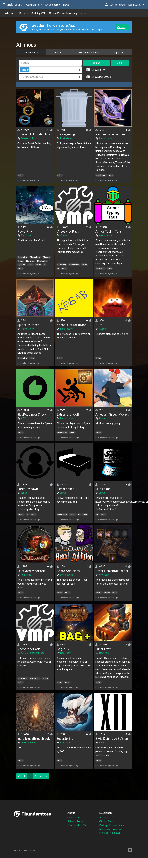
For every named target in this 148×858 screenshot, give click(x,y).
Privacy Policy (75, 821)
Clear (120, 62)
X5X (23, 418)
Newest (58, 52)
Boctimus (104, 652)
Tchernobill (27, 138)
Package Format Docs (111, 825)
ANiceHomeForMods (32, 652)
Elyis (101, 742)
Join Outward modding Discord (67, 13)
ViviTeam (104, 574)
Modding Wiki (38, 13)
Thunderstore (12, 4)
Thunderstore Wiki (77, 825)
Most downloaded (88, 52)
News (66, 4)
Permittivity (106, 138)
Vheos (63, 235)
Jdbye (24, 492)
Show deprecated (101, 76)
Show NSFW (99, 69)
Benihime (26, 235)
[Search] (50, 63)
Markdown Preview (110, 828)
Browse (23, 13)
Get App (121, 27)
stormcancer (106, 235)
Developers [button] (51, 4)
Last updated (31, 52)
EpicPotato (66, 328)
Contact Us (73, 817)
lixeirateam (66, 138)
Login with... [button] (135, 4)
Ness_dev (65, 652)
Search (96, 62)
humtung (26, 574)
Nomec (103, 418)
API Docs (104, 817)
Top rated (118, 52)
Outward (9, 13)
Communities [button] (33, 4)
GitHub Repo (106, 821)
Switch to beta (115, 4)
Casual (103, 328)
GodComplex (28, 742)
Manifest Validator (109, 832)
